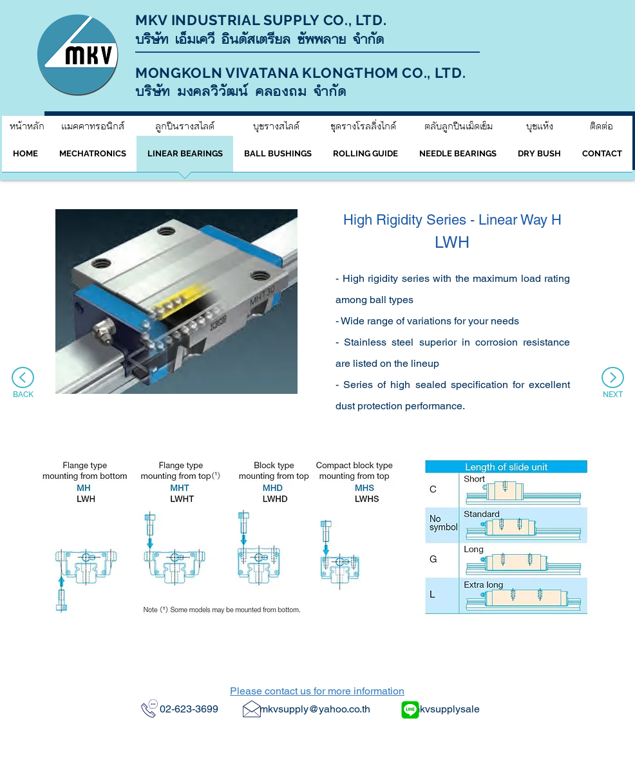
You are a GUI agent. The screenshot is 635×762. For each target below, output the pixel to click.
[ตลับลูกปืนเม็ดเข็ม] (458, 126)
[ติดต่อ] (601, 126)
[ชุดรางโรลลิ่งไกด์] (363, 126)
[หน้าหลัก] (27, 126)
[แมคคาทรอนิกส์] (92, 126)
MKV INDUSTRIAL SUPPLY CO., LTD (259, 20)
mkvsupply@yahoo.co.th (315, 709)
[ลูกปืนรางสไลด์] (184, 126)
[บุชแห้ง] (540, 126)
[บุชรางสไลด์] (276, 126)
